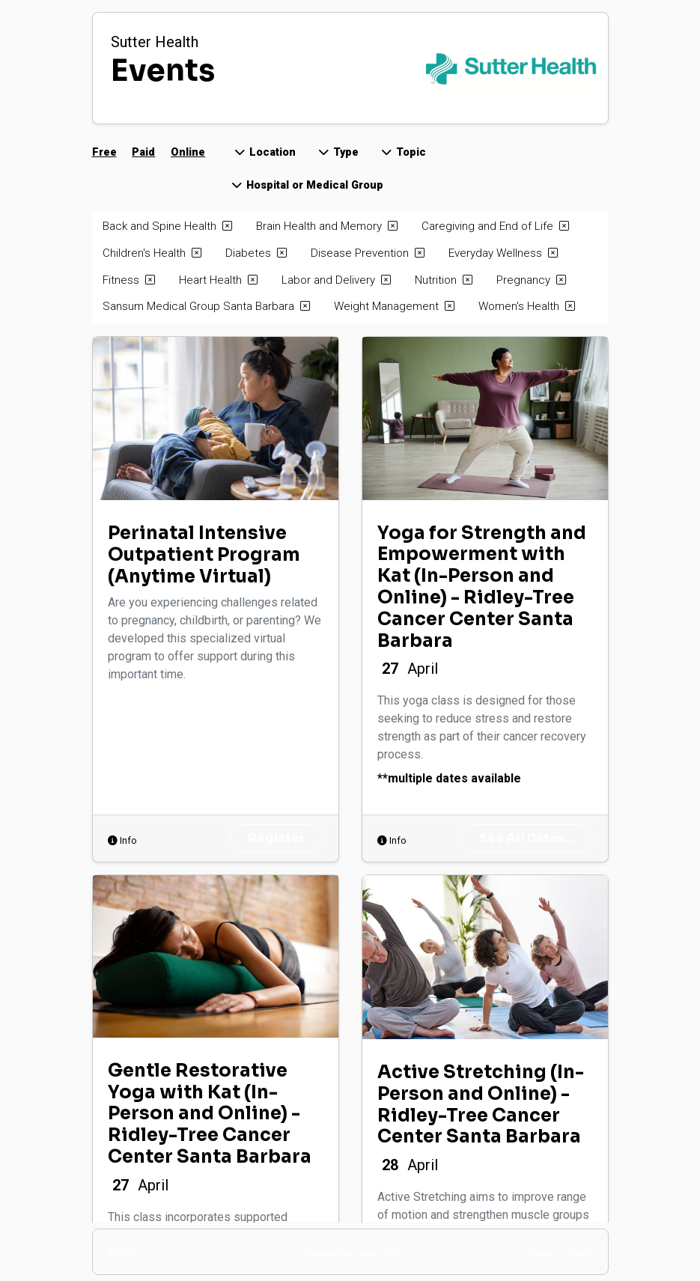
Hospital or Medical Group (306, 185)
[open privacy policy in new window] (543, 1253)
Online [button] (188, 152)
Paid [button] (143, 152)
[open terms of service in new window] (580, 1253)
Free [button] (104, 152)
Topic (403, 152)
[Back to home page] (420, 68)
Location (264, 152)
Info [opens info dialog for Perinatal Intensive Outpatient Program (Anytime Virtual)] (122, 840)
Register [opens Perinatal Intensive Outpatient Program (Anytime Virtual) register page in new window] (276, 838)
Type (338, 152)
